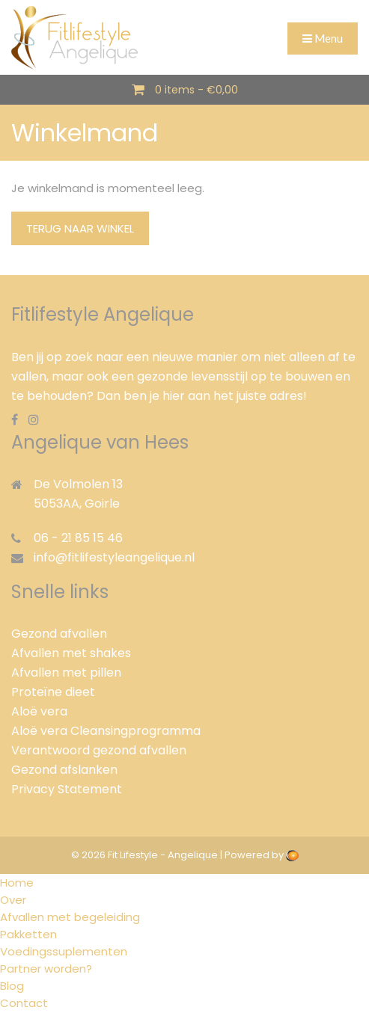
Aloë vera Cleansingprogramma (106, 730)
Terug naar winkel (80, 228)
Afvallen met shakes (71, 653)
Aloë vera (39, 711)
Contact (24, 1003)
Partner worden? (46, 968)
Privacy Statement (66, 789)
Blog (12, 986)
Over (13, 900)
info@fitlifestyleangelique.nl (114, 557)
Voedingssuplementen (63, 951)
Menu (322, 38)
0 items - (196, 89)
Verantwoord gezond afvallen (98, 750)
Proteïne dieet (53, 692)
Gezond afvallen (59, 633)
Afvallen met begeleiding (70, 917)
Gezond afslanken (64, 769)
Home (17, 882)
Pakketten (28, 934)
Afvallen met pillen (66, 672)
